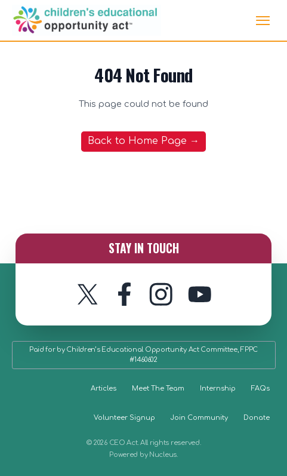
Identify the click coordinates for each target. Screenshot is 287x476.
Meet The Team (158, 388)
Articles (103, 388)
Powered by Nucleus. (143, 455)
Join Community (199, 418)
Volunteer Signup (124, 418)
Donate (256, 418)
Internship (218, 388)
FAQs (260, 388)
